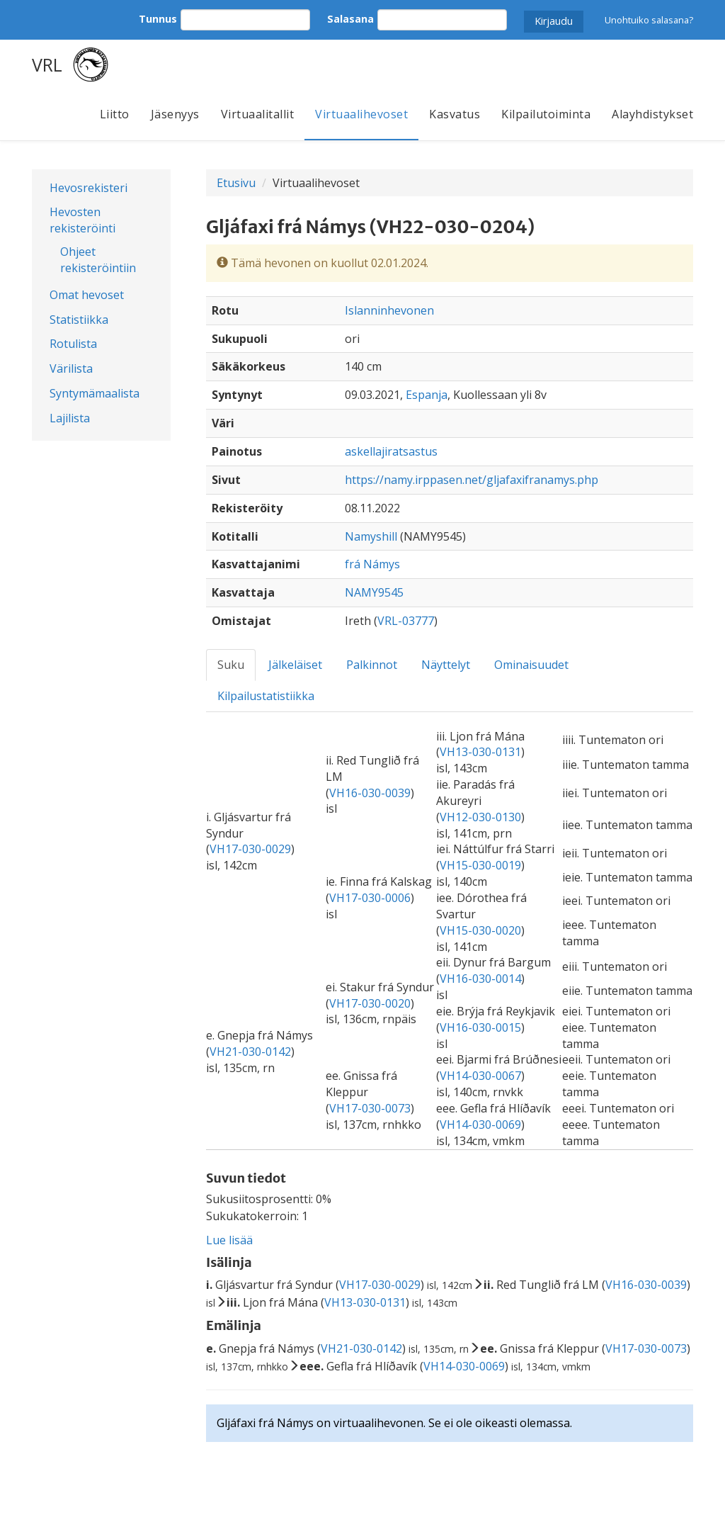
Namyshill (371, 536)
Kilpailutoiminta (545, 114)
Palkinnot (371, 664)
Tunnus (158, 19)
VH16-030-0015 (480, 1027)
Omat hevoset (87, 295)
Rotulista (73, 343)
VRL (47, 64)
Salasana (350, 19)
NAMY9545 (374, 592)
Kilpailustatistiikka (265, 696)
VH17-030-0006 (370, 898)
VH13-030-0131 (480, 752)
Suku (230, 664)
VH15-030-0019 (480, 865)
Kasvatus (454, 114)
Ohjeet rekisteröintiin (98, 260)
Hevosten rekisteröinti (82, 220)
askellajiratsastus (391, 451)
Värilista (71, 368)
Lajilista (70, 418)
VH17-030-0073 (370, 1108)
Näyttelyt (445, 664)
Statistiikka (79, 319)
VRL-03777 (405, 621)
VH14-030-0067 (480, 1075)
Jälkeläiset (295, 664)
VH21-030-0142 (250, 1051)
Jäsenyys (175, 114)
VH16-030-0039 (370, 793)
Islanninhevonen (389, 310)
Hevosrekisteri (88, 188)
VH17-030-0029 (250, 849)
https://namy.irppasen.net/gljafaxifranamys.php (471, 480)
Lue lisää (229, 1240)
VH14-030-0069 (480, 1124)
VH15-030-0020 (480, 930)
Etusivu (236, 183)
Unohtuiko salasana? (649, 19)
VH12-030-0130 (480, 817)
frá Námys (372, 564)
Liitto (115, 114)
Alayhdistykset (652, 114)
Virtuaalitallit (258, 114)
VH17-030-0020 (370, 1003)
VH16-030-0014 (480, 978)
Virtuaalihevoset (361, 114)
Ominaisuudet (531, 664)
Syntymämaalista (94, 393)
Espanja (426, 394)
